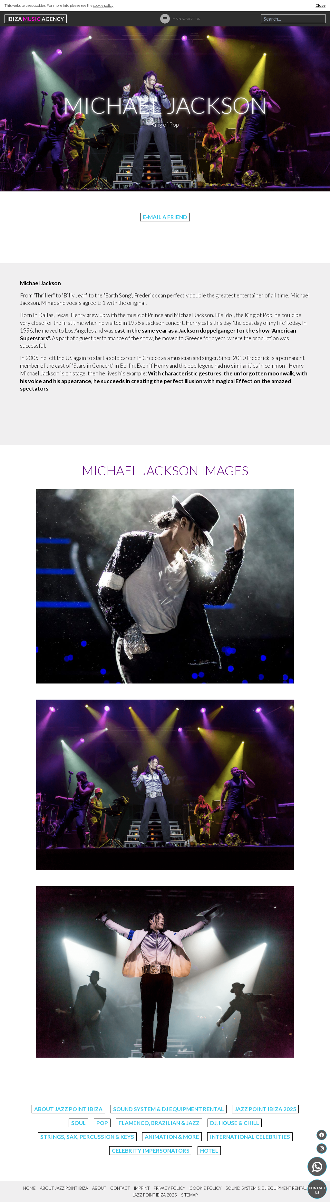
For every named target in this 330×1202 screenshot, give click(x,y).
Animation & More (172, 1136)
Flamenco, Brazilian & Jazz (159, 1123)
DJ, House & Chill (234, 1123)
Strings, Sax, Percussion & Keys (87, 1136)
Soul (78, 1123)
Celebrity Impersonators (150, 1150)
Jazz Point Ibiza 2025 (265, 1109)
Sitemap (189, 1194)
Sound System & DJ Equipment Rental (168, 1109)
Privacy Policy (169, 1188)
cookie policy (103, 5)
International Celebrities (250, 1136)
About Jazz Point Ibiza (68, 1109)
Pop (102, 1123)
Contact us (317, 1190)
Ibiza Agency (35, 18)
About (99, 1188)
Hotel (209, 1150)
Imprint (142, 1188)
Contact (120, 1188)
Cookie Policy (205, 1188)
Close (320, 5)
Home (29, 1188)
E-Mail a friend (165, 217)
